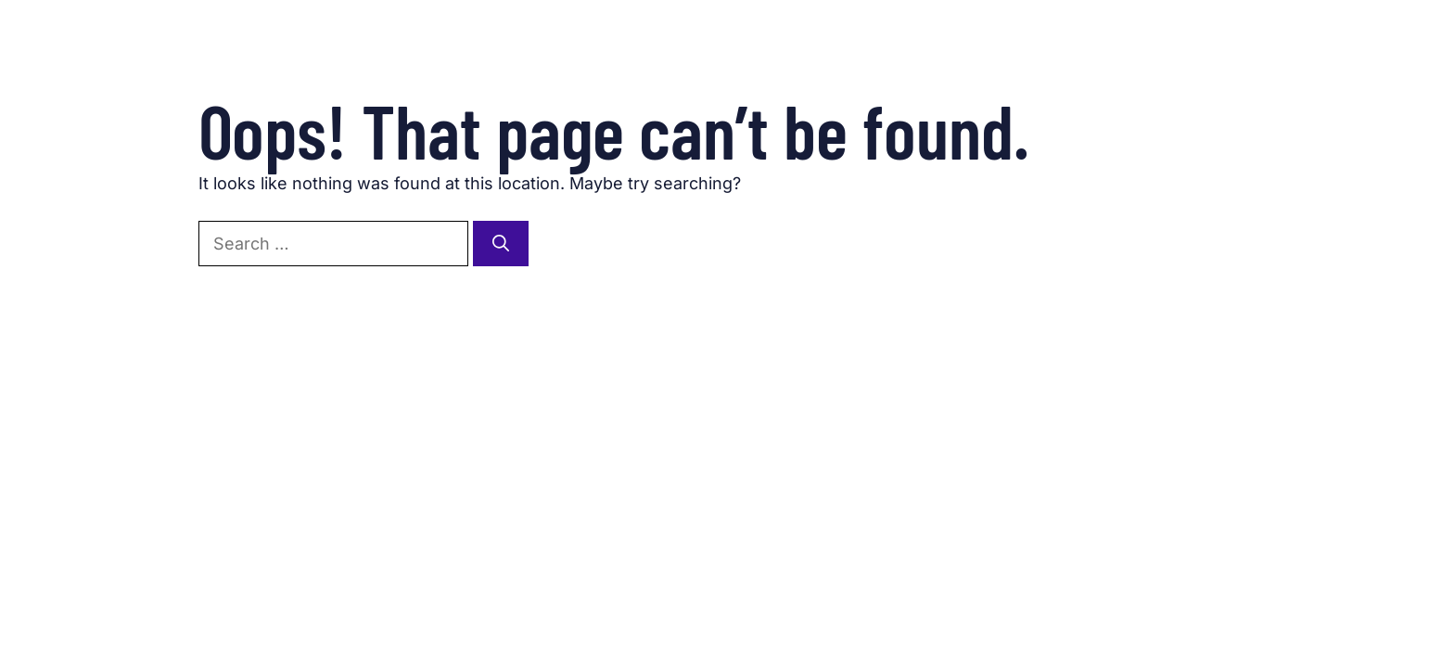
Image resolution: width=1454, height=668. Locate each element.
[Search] (501, 243)
